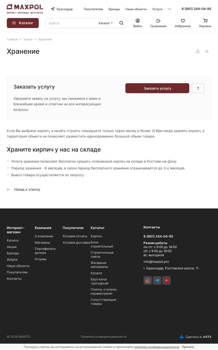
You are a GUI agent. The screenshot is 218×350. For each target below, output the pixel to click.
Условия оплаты (75, 236)
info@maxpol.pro (156, 262)
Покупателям (17, 272)
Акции (12, 247)
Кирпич (96, 236)
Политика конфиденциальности (103, 336)
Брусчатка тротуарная (99, 281)
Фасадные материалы (99, 265)
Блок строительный (102, 244)
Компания (43, 228)
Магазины (42, 242)
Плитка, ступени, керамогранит (104, 291)
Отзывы (41, 259)
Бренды (13, 253)
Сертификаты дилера (45, 251)
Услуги (12, 259)
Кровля (96, 273)
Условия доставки (76, 242)
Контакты (14, 279)
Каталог (13, 240)
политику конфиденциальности (156, 347)
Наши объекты (18, 266)
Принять (188, 347)
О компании (44, 236)
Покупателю (73, 228)
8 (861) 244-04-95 (196, 9)
